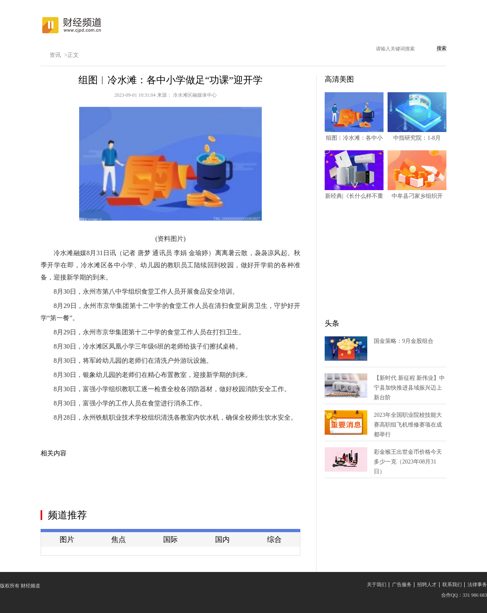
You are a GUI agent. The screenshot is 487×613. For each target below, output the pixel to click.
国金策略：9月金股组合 (403, 341)
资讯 (55, 55)
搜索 (441, 48)
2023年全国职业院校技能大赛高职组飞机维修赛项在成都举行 (408, 425)
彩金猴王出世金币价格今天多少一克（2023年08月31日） (408, 461)
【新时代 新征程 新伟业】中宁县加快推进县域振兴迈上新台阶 (409, 388)
